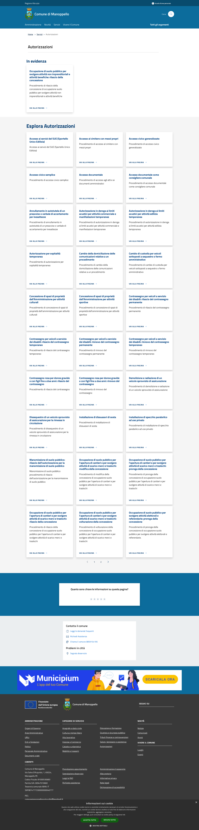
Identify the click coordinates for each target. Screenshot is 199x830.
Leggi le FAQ (67, 778)
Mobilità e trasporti (70, 751)
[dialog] (99, 815)
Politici (28, 746)
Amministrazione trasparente (112, 769)
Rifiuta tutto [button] (110, 820)
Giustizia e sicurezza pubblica (112, 732)
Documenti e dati (32, 755)
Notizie (141, 728)
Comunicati (142, 732)
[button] (99, 825)
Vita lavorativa (68, 737)
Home (30, 34)
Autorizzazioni (106, 746)
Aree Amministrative (34, 732)
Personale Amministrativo (36, 751)
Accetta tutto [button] (89, 820)
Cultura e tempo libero (72, 732)
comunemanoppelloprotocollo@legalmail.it (44, 799)
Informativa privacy (108, 778)
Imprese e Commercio (71, 742)
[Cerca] (171, 14)
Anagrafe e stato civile (72, 728)
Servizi (40, 34)
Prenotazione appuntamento (74, 769)
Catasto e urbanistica (71, 746)
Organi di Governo (32, 728)
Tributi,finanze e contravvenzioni (114, 737)
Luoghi (140, 749)
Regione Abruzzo (32, 3)
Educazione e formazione (110, 728)
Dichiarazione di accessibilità (112, 787)
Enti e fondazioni (32, 742)
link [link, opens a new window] (124, 815)
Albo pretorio (105, 773)
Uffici (27, 737)
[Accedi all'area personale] (161, 3)
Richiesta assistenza (71, 782)
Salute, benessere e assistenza (113, 741)
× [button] (196, 802)
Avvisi (140, 737)
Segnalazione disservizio (72, 773)
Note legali (104, 782)
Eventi (140, 754)
